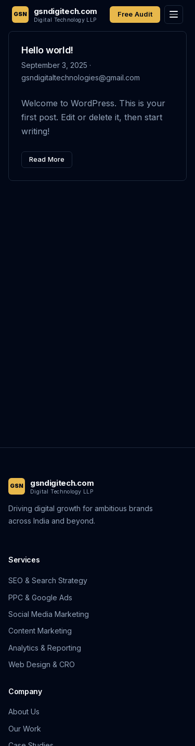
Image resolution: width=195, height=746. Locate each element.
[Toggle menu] (173, 14)
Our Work (24, 728)
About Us (24, 711)
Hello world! (47, 50)
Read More (46, 159)
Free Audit (135, 14)
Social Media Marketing (48, 614)
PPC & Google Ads (40, 597)
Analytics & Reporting (44, 647)
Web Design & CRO (41, 664)
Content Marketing (40, 630)
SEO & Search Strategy (47, 580)
